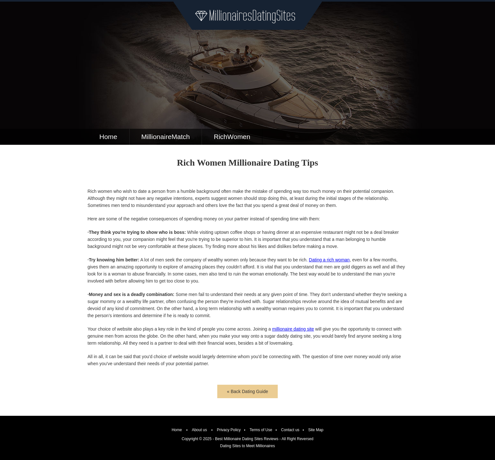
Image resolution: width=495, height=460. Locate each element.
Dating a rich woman (329, 259)
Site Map (315, 430)
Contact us (290, 430)
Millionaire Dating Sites (247, 16)
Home (108, 136)
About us (199, 430)
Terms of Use (261, 430)
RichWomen (232, 136)
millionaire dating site (293, 329)
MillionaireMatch (165, 136)
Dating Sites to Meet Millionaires (247, 446)
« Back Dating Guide (247, 391)
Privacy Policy (229, 430)
